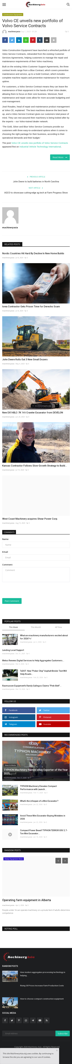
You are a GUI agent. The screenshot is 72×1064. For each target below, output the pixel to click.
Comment (7, 564)
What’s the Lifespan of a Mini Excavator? (39, 801)
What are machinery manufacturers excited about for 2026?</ (44, 637)
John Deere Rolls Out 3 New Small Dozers (25, 359)
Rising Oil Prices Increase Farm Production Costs (42, 985)
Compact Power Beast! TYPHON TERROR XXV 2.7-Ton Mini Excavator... (44, 832)
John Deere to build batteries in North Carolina (36, 181)
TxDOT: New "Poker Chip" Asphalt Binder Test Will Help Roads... (43, 672)
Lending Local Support (13, 650)
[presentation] (20, 589)
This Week (13, 627)
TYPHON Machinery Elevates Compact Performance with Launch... (38, 787)
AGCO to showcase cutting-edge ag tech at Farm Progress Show (36, 192)
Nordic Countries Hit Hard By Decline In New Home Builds (33, 253)
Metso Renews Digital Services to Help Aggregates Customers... (33, 660)
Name (5, 539)
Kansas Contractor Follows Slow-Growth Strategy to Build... (34, 465)
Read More (60, 157)
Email (5, 551)
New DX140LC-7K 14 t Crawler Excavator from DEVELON (32, 412)
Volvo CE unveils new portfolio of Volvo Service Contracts (40, 143)
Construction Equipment (12, 14)
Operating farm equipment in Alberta (26, 900)
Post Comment (12, 601)
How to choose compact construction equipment (42, 999)
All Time (58, 627)
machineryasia (11, 32)
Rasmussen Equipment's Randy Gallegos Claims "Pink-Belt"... (32, 686)
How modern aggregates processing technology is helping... (42, 974)
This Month (36, 627)
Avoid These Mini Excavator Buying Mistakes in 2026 (42, 817)
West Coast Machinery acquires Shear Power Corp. (30, 518)
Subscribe (63, 1033)
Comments (9, 532)
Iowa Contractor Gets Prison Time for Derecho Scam (31, 306)
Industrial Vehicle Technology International (40, 146)
